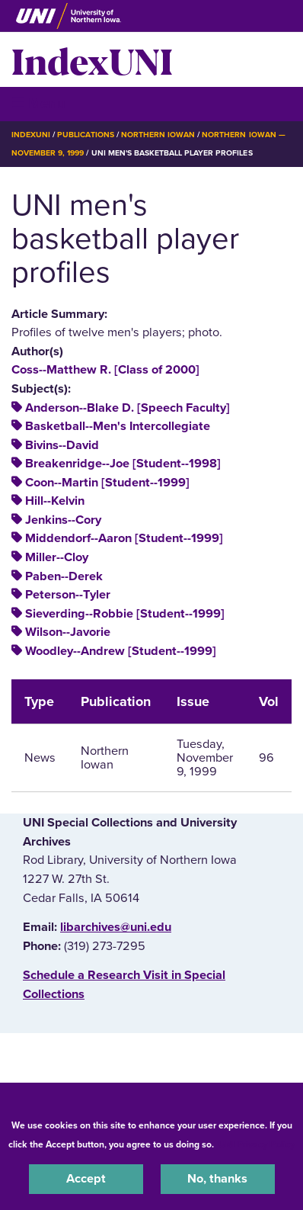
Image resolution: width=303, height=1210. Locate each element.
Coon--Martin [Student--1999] (107, 482)
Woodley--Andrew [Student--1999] (120, 651)
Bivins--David (62, 445)
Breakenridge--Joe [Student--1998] (123, 463)
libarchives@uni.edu (115, 927)
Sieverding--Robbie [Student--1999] (125, 613)
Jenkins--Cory (63, 520)
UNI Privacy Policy (256, 1144)
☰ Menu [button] (38, 103)
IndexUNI (92, 59)
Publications (85, 135)
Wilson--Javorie (67, 632)
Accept (86, 1178)
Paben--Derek (64, 576)
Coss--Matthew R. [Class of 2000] (105, 369)
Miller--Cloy (56, 557)
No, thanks (217, 1178)
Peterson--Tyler (67, 594)
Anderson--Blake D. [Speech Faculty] (127, 408)
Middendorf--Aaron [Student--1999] (124, 538)
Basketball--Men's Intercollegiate (117, 426)
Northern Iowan (158, 135)
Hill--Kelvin (55, 501)
